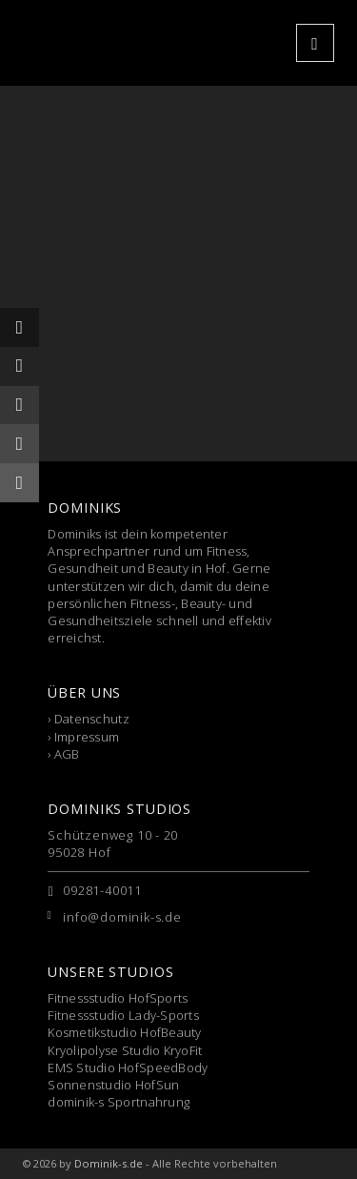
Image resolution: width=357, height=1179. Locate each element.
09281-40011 (102, 890)
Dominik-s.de (108, 1163)
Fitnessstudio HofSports (118, 997)
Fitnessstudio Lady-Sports (123, 1015)
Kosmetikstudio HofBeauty (124, 1032)
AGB (67, 753)
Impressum (86, 736)
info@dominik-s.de (122, 916)
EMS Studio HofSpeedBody (128, 1067)
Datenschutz (91, 718)
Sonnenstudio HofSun (113, 1084)
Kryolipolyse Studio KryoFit (125, 1050)
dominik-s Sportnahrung (118, 1101)
